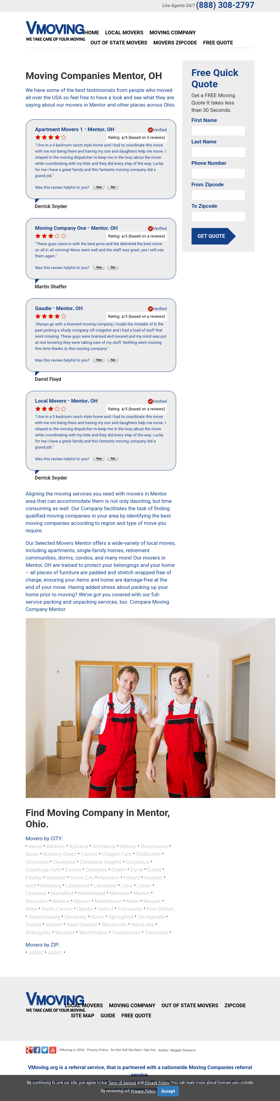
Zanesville (156, 932)
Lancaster (105, 885)
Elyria (136, 870)
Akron (35, 846)
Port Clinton (160, 909)
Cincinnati (37, 862)
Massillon (37, 901)
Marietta (119, 893)
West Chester (81, 924)
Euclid (154, 870)
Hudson (153, 878)
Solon (97, 916)
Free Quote (218, 43)
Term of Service (122, 1082)
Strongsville (151, 916)
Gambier (56, 878)
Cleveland (64, 862)
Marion (141, 893)
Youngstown (126, 932)
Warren (54, 924)
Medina (60, 901)
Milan (132, 901)
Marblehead (92, 893)
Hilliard (132, 878)
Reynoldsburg (44, 916)
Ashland (78, 846)
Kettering (50, 885)
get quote (211, 236)
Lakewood (78, 885)
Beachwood (154, 846)
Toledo (33, 924)
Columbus (137, 862)
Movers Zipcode (175, 43)
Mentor (82, 901)
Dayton (73, 870)
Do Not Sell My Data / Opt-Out (133, 1050)
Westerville (114, 924)
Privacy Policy (97, 1050)
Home (91, 32)
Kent (31, 885)
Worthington (93, 932)
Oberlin (85, 909)
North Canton (57, 909)
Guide (107, 1015)
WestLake (142, 924)
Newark (152, 901)
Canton (89, 854)
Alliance (56, 846)
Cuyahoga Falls (43, 870)
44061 (54, 953)
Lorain (144, 885)
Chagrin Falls (117, 854)
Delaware (96, 870)
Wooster (65, 932)
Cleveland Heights (100, 862)
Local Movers (124, 32)
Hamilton (108, 878)
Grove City (82, 878)
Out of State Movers (119, 43)
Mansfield (62, 893)
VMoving (66, 1050)
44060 (35, 953)
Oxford (105, 909)
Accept (168, 1091)
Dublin (118, 870)
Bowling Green (60, 854)
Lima (127, 885)
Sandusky (76, 916)
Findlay (34, 878)
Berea (32, 854)
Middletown (108, 901)
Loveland (36, 893)
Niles (31, 909)
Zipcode (235, 1005)
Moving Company (172, 32)
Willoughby (38, 932)
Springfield (121, 916)
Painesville (130, 909)
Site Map (83, 1015)
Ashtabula (104, 846)
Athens (128, 846)
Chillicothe (148, 854)
